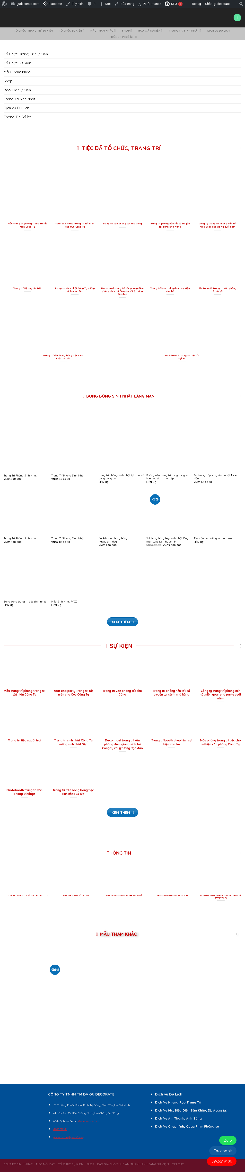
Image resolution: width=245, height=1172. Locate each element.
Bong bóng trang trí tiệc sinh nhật (25, 601)
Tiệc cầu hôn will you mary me (213, 538)
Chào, (220, 3)
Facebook (223, 1150)
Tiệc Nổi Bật (45, 1164)
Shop (127, 30)
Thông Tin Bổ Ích (123, 37)
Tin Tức (178, 1164)
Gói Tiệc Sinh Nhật (18, 1164)
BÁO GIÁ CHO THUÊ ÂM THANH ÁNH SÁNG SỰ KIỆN (133, 1164)
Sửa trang (127, 4)
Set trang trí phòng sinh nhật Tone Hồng (215, 477)
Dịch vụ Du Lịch (218, 30)
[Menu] (237, 17)
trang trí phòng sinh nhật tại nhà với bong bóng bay (121, 477)
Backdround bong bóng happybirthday (113, 540)
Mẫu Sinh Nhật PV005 (64, 601)
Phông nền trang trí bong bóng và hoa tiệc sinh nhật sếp (167, 477)
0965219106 (221, 1161)
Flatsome (52, 3)
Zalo (228, 1140)
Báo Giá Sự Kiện (150, 30)
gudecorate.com (28, 4)
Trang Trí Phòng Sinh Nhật (20, 475)
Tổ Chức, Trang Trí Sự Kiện (33, 30)
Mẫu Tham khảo (103, 30)
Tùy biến (78, 4)
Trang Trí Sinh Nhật (185, 30)
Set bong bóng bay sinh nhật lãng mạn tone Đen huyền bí (167, 540)
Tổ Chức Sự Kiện (71, 30)
